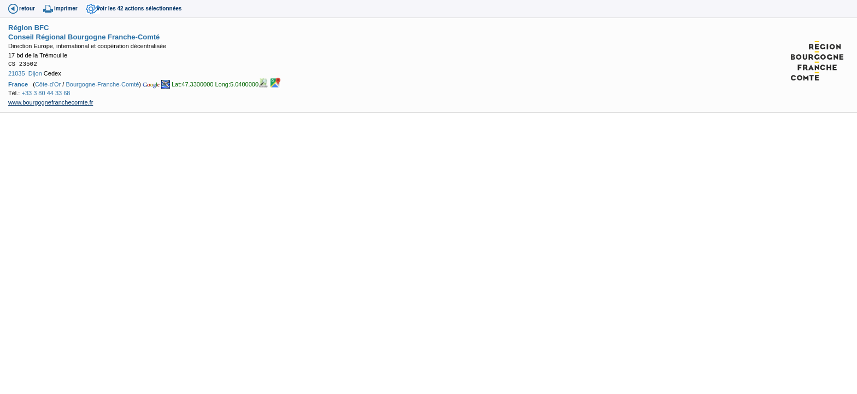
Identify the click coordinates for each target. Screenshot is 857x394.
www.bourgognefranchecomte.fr (50, 102)
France (18, 84)
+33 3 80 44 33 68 (45, 93)
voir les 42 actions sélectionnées (139, 8)
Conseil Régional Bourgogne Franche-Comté (84, 37)
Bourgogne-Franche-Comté (102, 84)
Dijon (35, 73)
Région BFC (28, 28)
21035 (16, 73)
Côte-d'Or (48, 84)
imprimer (66, 8)
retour (27, 8)
